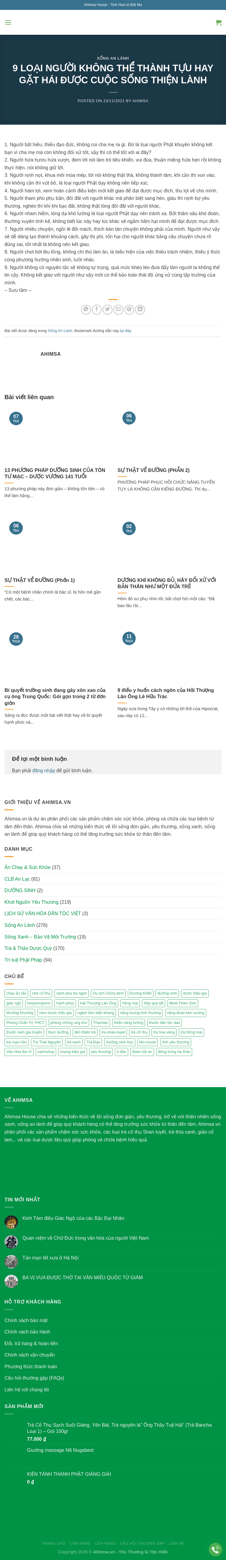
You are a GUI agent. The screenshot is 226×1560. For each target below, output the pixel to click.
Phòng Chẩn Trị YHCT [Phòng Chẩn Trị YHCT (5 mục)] (25, 1022)
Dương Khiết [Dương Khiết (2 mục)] (141, 993)
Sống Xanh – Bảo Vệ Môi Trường (40, 936)
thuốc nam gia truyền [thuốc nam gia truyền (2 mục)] (24, 1032)
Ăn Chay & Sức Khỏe (28, 867)
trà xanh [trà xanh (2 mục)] (74, 1042)
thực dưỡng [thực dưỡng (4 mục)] (58, 1032)
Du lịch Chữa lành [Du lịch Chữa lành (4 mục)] (108, 993)
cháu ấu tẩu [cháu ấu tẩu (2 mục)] (16, 993)
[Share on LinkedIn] (140, 310)
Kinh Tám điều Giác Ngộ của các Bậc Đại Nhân (73, 1218)
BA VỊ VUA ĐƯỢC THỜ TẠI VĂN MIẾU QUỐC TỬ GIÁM (83, 1277)
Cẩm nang (80, 1543)
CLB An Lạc (17, 879)
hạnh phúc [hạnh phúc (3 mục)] (65, 1003)
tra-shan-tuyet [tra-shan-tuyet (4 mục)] (113, 1032)
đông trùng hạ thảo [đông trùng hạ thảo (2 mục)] (174, 1051)
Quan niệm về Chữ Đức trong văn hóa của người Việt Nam (86, 1238)
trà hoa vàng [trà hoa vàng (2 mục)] (164, 1032)
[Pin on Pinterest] (129, 310)
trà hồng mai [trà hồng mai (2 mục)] (191, 1032)
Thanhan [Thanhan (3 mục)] (100, 1022)
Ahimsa (140, 101)
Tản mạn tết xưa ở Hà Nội (51, 1257)
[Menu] (8, 22)
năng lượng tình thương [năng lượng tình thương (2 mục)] (140, 1012)
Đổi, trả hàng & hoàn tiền (31, 1343)
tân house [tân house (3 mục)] (147, 1042)
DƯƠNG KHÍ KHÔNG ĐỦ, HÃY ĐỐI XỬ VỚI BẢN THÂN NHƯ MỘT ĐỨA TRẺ (167, 583)
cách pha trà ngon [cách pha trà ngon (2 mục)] (71, 993)
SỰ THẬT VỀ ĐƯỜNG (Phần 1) (40, 580)
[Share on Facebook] (97, 310)
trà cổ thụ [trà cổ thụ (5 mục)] (139, 1032)
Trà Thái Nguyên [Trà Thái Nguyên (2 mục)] (47, 1042)
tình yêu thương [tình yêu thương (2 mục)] (175, 1042)
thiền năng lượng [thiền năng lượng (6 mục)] (128, 1022)
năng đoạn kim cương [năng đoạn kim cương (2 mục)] (185, 1012)
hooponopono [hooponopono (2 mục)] (38, 1003)
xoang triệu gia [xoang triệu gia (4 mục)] (72, 1051)
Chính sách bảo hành (27, 1331)
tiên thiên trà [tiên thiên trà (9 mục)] (84, 1032)
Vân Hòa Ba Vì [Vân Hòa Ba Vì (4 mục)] (19, 1051)
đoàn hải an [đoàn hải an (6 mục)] (142, 1051)
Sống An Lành (113, 58)
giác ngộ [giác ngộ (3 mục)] (13, 1003)
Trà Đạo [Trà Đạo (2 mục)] (93, 1042)
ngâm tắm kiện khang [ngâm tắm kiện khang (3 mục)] (95, 1012)
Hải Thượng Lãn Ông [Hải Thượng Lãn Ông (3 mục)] (98, 1003)
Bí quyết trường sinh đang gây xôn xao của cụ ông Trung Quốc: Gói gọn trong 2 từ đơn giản (55, 696)
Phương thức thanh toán (31, 1366)
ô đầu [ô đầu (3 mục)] (121, 1051)
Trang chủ (53, 1543)
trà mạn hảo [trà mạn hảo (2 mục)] (16, 1042)
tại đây (125, 330)
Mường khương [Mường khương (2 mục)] (19, 1012)
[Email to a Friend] (118, 310)
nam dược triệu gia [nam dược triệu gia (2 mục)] (55, 1012)
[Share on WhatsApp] (86, 310)
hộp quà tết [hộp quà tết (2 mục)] (153, 1003)
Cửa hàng (105, 1543)
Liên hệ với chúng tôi (27, 1389)
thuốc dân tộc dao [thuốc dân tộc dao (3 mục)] (164, 1022)
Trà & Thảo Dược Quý (28, 948)
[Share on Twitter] (108, 310)
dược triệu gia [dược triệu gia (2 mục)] (194, 993)
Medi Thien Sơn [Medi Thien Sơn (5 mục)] (182, 1003)
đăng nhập (43, 770)
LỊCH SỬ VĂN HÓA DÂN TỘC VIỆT (43, 913)
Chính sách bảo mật (26, 1320)
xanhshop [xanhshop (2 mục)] (46, 1051)
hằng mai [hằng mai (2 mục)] (130, 1003)
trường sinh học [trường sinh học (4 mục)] (119, 1042)
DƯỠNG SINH (20, 890)
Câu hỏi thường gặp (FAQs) (34, 1378)
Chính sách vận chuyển (30, 1354)
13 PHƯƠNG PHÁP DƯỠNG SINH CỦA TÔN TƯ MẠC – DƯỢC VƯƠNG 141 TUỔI (55, 473)
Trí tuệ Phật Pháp (23, 959)
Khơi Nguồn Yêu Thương (32, 902)
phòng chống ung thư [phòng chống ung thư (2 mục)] (68, 1022)
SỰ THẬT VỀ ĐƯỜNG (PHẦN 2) (154, 470)
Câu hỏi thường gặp (142, 1543)
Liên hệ (176, 1543)
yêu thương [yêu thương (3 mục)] (101, 1051)
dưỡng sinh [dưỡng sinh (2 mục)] (167, 993)
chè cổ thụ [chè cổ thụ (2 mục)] (41, 993)
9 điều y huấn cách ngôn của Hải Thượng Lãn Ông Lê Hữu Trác (166, 693)
